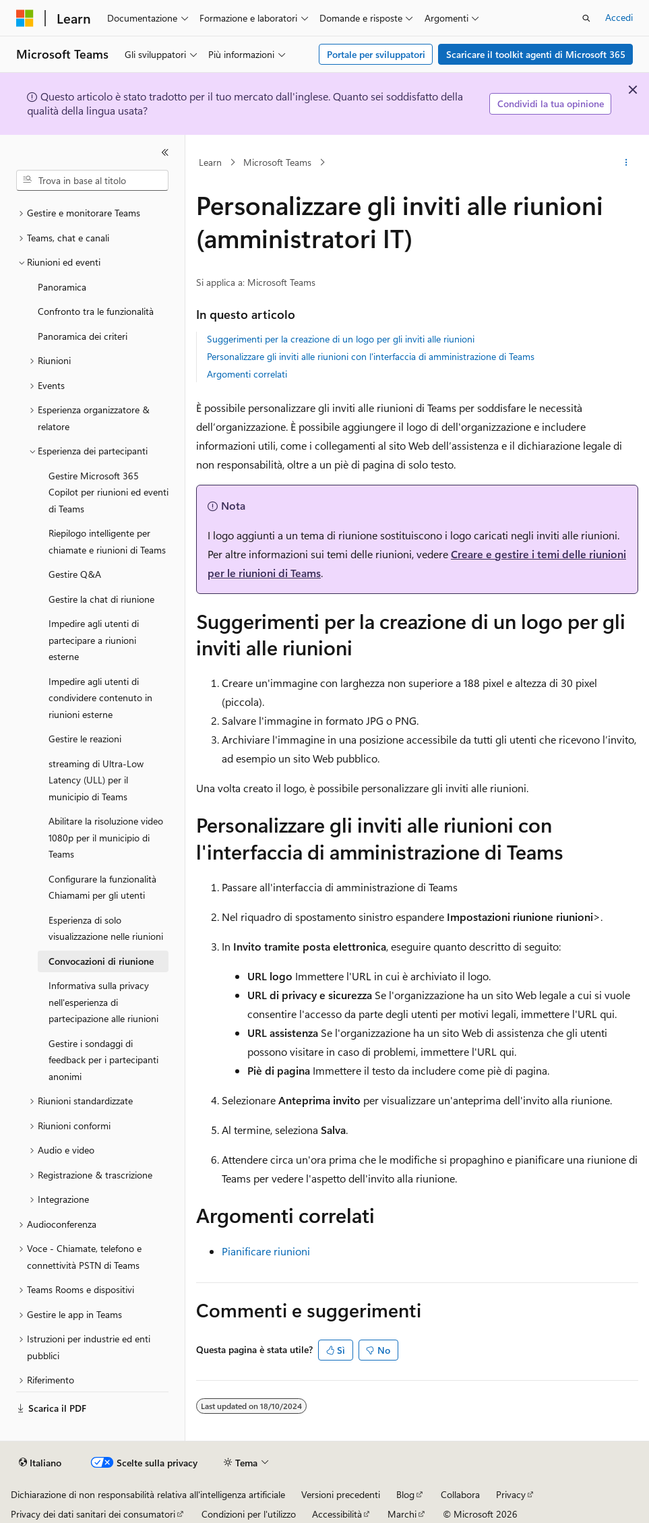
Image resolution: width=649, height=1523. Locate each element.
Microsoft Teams (277, 162)
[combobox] (92, 180)
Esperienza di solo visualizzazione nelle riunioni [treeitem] (106, 928)
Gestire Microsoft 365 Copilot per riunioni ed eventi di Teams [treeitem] (108, 492)
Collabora (460, 1494)
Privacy (511, 1494)
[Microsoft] (25, 18)
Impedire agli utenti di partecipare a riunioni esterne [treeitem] (94, 640)
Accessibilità (337, 1513)
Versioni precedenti (340, 1494)
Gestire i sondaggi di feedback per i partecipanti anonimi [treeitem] (103, 1060)
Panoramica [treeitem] (62, 286)
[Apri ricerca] (586, 18)
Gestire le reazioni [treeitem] (85, 738)
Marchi (402, 1513)
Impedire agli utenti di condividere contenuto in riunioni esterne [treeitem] (100, 698)
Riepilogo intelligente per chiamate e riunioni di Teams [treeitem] (107, 541)
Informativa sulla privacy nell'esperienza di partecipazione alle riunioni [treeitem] (103, 1002)
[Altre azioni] (626, 162)
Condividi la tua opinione (550, 103)
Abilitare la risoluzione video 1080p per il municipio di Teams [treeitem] (106, 837)
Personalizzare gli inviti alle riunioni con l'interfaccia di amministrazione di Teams (370, 356)
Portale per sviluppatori (376, 54)
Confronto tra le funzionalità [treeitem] (96, 311)
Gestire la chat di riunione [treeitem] (101, 599)
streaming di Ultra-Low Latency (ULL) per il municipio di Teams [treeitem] (96, 780)
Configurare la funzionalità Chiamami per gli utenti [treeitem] (102, 887)
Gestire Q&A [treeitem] (75, 574)
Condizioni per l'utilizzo (249, 1513)
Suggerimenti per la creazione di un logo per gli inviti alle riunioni (340, 338)
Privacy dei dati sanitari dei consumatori (93, 1513)
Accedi (619, 17)
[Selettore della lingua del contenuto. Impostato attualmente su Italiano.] (40, 1463)
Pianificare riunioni (266, 1251)
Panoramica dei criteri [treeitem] (82, 336)
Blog (405, 1494)
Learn (210, 162)
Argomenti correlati (247, 373)
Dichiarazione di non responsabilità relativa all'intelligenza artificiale (148, 1494)
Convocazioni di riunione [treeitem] (101, 961)
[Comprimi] (165, 152)
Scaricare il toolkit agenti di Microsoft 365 (535, 54)
